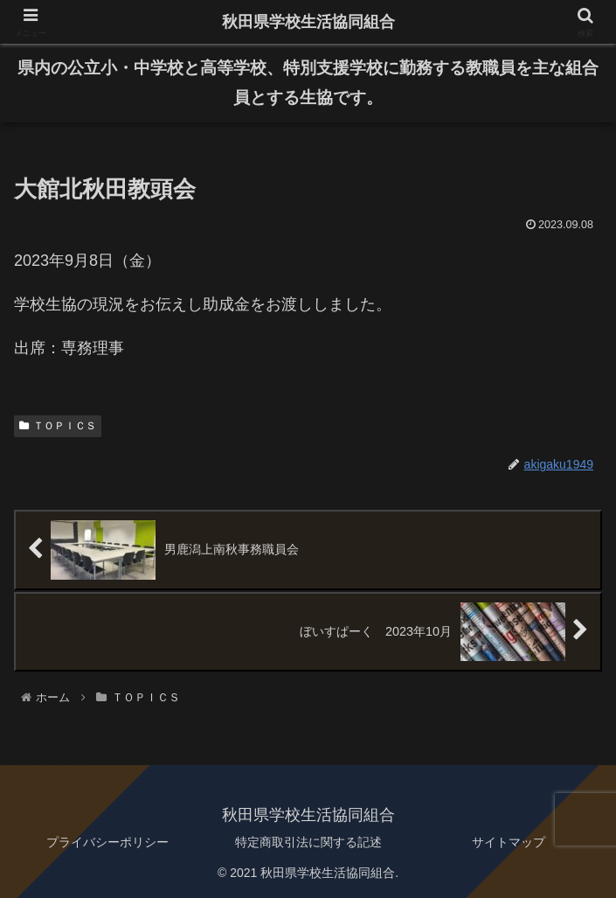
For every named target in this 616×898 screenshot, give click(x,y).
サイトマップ (508, 842)
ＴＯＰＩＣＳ (57, 426)
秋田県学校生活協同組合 (308, 22)
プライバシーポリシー (107, 842)
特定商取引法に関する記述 (308, 842)
